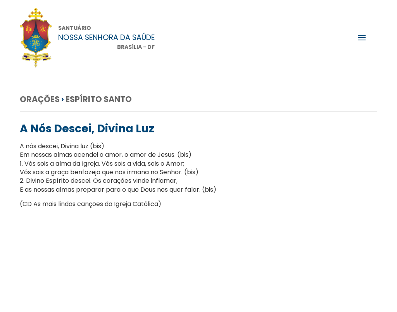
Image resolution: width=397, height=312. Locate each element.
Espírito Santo (99, 99)
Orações (40, 99)
